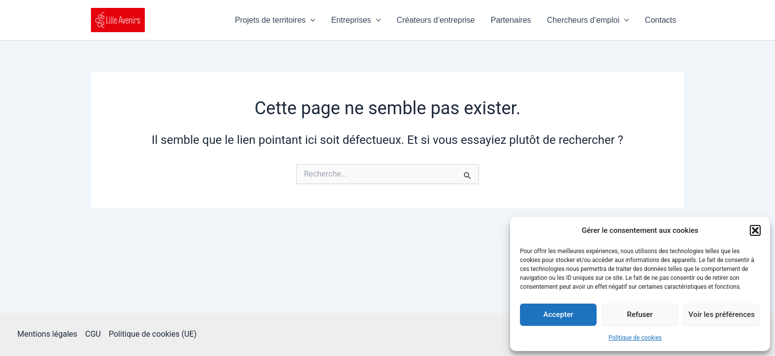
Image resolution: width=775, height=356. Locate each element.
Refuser (639, 314)
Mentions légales (47, 334)
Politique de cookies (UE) (153, 334)
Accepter (558, 314)
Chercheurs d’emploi (588, 20)
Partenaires (511, 20)
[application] (310, 20)
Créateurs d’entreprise (435, 20)
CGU (93, 334)
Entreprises (356, 20)
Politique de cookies (634, 337)
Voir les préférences (722, 314)
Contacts (660, 20)
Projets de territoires (275, 20)
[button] (755, 230)
